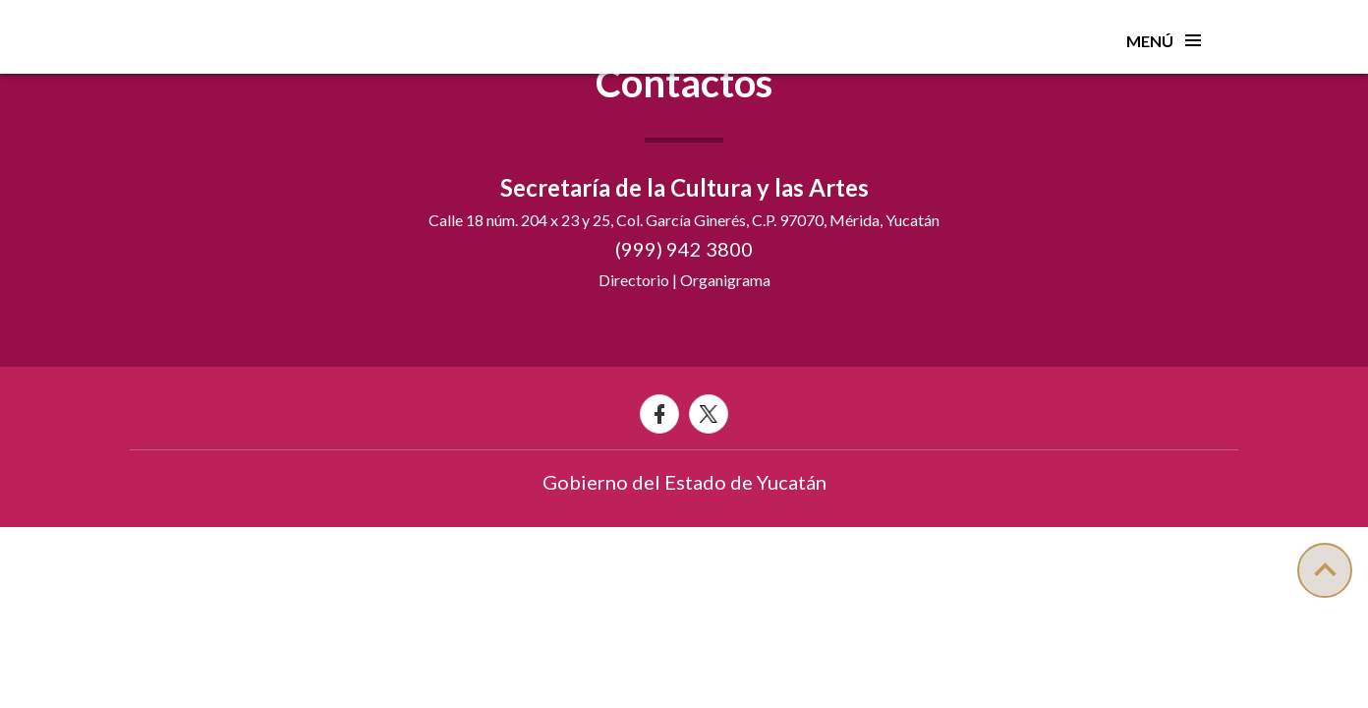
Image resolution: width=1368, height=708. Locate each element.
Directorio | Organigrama (684, 279)
